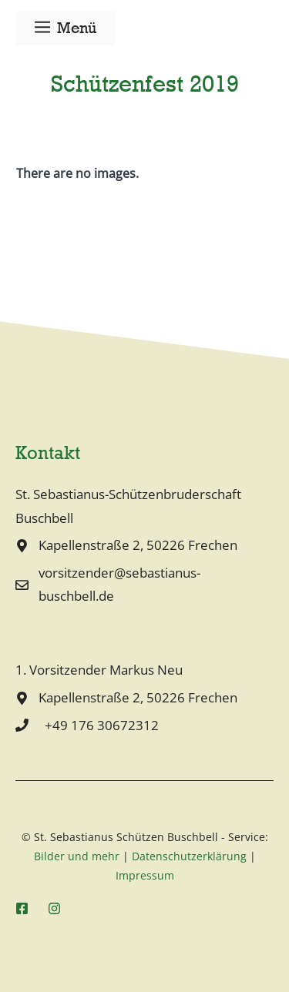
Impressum (145, 875)
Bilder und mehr (76, 856)
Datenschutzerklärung (189, 856)
